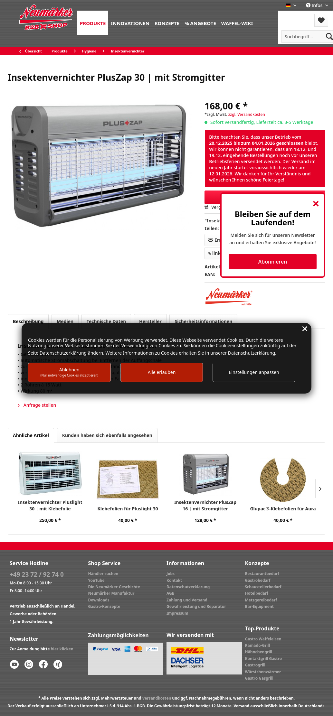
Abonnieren (272, 261)
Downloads (98, 600)
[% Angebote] (200, 23)
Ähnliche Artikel (31, 435)
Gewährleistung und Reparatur (196, 606)
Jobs (170, 573)
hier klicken (62, 649)
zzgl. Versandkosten (246, 114)
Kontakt (174, 580)
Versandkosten (156, 698)
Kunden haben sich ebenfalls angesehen (107, 435)
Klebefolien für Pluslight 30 (127, 509)
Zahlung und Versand (186, 600)
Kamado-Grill (257, 645)
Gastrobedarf (258, 580)
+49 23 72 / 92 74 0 (37, 574)
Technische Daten (106, 321)
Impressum (177, 613)
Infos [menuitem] (315, 5)
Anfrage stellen (37, 405)
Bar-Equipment (259, 606)
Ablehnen (70, 372)
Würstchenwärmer (263, 671)
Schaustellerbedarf (263, 587)
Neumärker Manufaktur (111, 593)
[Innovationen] (130, 23)
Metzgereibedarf (261, 600)
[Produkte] (92, 23)
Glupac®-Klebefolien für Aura (283, 509)
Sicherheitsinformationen (203, 321)
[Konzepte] (167, 23)
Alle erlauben (162, 372)
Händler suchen (103, 573)
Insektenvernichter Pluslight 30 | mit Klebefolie (50, 505)
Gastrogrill (255, 665)
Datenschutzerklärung (188, 587)
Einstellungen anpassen (254, 372)
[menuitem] (92, 23)
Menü (295, 16)
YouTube (96, 580)
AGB (170, 593)
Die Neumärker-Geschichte (114, 587)
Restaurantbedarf (262, 573)
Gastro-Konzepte (104, 606)
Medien (65, 321)
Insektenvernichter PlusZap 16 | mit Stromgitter (205, 505)
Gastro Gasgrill (259, 678)
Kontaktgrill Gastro (263, 658)
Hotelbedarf (256, 593)
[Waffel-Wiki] (237, 23)
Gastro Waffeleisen (263, 639)
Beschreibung (28, 321)
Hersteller (150, 321)
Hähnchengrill (258, 652)
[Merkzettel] (321, 20)
